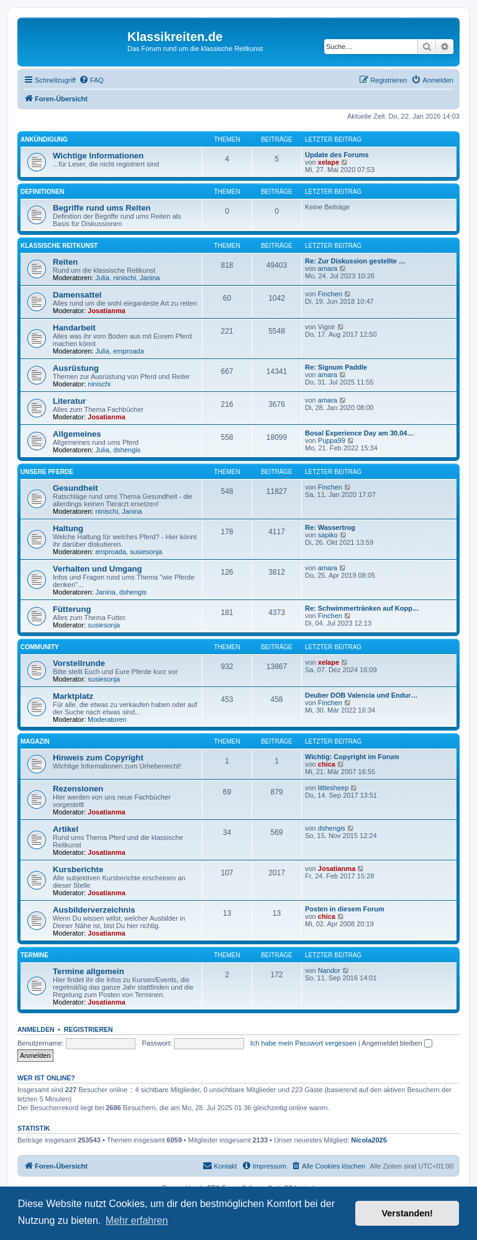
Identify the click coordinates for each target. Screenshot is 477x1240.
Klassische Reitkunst (59, 245)
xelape (328, 162)
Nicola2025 (368, 1140)
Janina (150, 277)
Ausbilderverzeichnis (94, 909)
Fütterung (72, 609)
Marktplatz (73, 696)
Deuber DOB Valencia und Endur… (361, 695)
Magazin (35, 741)
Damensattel (77, 294)
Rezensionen (78, 788)
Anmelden (36, 1029)
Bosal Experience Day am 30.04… (359, 433)
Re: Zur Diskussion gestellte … (355, 261)
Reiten (65, 262)
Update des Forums (337, 154)
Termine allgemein (88, 971)
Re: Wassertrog (330, 527)
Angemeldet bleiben (396, 1043)
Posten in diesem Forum (344, 909)
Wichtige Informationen (98, 155)
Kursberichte (78, 869)
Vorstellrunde (79, 663)
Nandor (329, 970)
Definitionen (42, 191)
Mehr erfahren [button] (137, 1220)
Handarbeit (74, 327)
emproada (128, 351)
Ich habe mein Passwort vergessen (303, 1043)
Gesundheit (75, 488)
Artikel (65, 829)
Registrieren (88, 1029)
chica (326, 764)
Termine (34, 955)
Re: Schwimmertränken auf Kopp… (362, 608)
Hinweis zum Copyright (98, 757)
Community (39, 647)
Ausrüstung (76, 368)
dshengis (126, 450)
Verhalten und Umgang (97, 568)
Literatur (69, 401)
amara (327, 268)
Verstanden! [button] (407, 1213)
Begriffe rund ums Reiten (102, 207)
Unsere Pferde (46, 471)
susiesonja (146, 551)
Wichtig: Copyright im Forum (352, 756)
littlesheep (333, 787)
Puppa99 (331, 440)
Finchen (330, 294)
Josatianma (106, 310)
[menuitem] (91, 80)
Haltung (68, 528)
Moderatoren (107, 719)
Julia (103, 277)
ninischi (124, 277)
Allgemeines (77, 434)
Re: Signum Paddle (336, 367)
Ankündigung (44, 139)
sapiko (328, 535)
